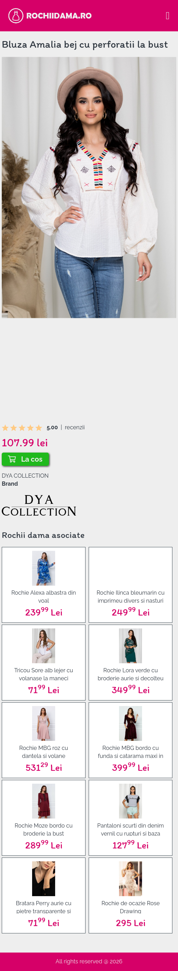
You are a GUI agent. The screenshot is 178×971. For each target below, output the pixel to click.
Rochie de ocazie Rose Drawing (131, 907)
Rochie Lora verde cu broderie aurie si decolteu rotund (131, 674)
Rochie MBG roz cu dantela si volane (43, 751)
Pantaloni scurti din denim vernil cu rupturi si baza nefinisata (130, 829)
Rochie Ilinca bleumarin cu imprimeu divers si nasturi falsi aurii (131, 596)
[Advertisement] (89, 375)
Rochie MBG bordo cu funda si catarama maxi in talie (130, 751)
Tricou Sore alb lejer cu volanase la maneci (43, 674)
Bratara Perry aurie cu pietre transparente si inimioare (43, 907)
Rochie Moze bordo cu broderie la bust (44, 829)
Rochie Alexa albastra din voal (43, 596)
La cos (25, 459)
